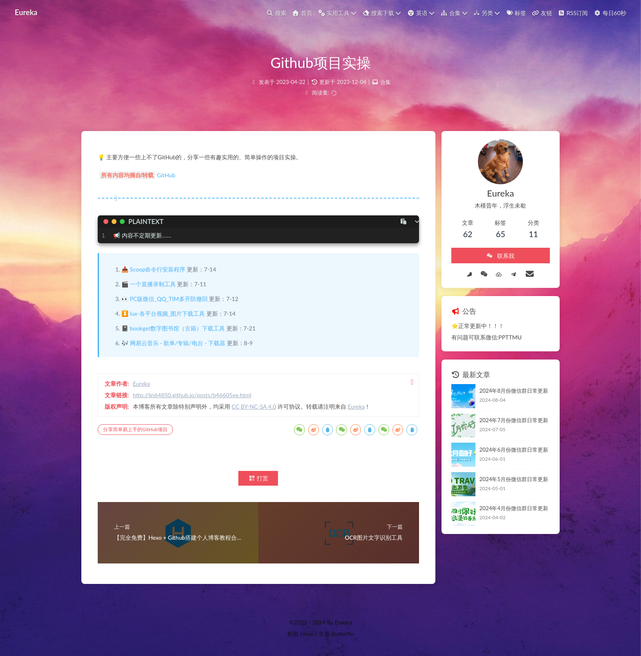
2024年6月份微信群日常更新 (514, 449)
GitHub (166, 175)
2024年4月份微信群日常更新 (514, 508)
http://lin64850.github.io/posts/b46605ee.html (192, 394)
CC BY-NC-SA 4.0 (254, 406)
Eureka (26, 9)
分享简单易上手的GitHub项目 (135, 429)
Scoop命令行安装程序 (158, 269)
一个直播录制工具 (153, 283)
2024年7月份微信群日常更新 (514, 420)
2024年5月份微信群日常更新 (514, 479)
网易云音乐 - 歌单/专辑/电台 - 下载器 (177, 342)
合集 (385, 82)
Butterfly (342, 633)
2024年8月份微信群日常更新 (514, 390)
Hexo (307, 633)
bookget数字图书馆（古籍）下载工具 (177, 328)
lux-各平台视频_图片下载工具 (167, 313)
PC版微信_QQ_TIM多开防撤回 (169, 298)
